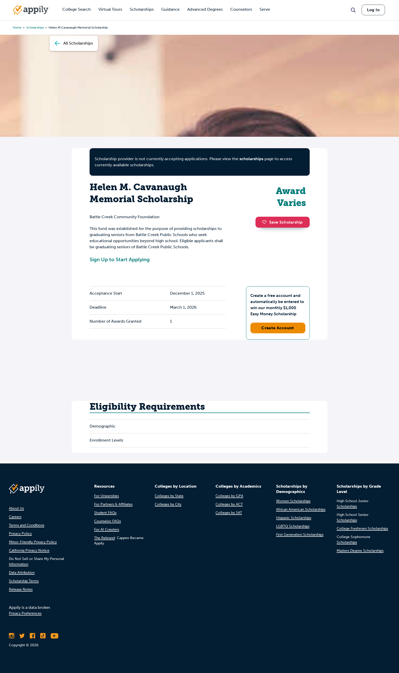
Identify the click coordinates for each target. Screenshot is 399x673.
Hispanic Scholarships (293, 518)
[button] (265, 222)
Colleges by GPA (229, 496)
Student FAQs (105, 513)
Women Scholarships (293, 501)
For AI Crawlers (106, 529)
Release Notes (21, 589)
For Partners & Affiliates (113, 504)
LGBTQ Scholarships (292, 526)
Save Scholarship (282, 222)
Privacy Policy (20, 533)
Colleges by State (169, 496)
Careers (15, 517)
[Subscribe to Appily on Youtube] (54, 636)
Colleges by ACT (229, 504)
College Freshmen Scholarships (362, 528)
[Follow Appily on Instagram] (11, 636)
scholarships (35, 27)
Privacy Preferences (25, 613)
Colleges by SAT (229, 513)
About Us (16, 508)
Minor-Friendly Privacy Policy (33, 542)
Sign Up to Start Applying (120, 259)
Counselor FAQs (107, 521)
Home (17, 27)
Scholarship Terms (24, 581)
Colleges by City (168, 504)
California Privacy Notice (29, 550)
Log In (373, 9)
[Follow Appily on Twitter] (22, 636)
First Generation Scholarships (299, 534)
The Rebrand (104, 538)
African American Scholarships (300, 509)
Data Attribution (22, 572)
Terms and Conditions (26, 525)
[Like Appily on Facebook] (32, 636)
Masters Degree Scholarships (360, 550)
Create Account (277, 327)
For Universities (106, 496)
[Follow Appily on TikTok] (43, 636)
